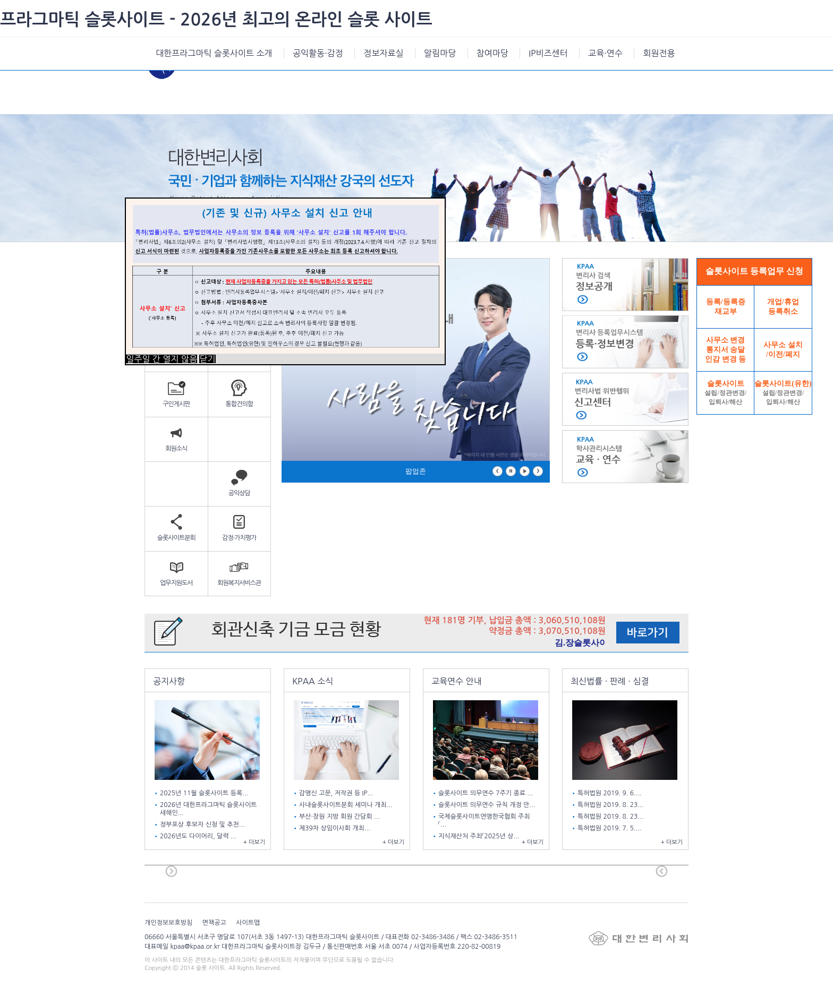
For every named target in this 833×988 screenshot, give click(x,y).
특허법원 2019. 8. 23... (611, 805)
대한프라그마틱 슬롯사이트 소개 (214, 53)
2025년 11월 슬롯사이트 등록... (205, 793)
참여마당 (492, 53)
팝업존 (415, 471)
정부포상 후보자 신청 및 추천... (203, 824)
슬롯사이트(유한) (782, 393)
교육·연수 (605, 53)
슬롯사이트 (725, 393)
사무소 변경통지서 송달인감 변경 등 (725, 349)
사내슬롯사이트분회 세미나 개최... (346, 805)
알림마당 (440, 53)
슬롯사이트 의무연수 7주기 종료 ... (486, 793)
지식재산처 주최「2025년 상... (479, 836)
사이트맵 (248, 923)
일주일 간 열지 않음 (161, 359)
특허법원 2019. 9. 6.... (610, 793)
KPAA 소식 (312, 681)
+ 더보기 (254, 842)
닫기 (207, 359)
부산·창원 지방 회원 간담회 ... (340, 816)
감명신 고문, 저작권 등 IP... (337, 793)
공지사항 (169, 681)
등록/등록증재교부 (725, 306)
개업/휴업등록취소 (783, 306)
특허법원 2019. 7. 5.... (610, 828)
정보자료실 (383, 53)
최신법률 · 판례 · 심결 (610, 681)
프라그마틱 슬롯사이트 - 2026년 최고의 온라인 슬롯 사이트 (216, 19)
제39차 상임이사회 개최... (335, 828)
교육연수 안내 (456, 681)
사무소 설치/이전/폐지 (783, 349)
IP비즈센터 (548, 53)
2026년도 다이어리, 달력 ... (199, 836)
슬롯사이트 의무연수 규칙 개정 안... (487, 805)
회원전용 (659, 53)
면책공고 (214, 923)
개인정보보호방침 (168, 923)
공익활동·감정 (318, 53)
